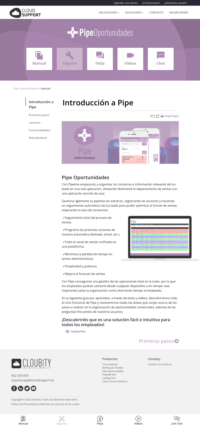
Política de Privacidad (23, 404)
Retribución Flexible (112, 367)
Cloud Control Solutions (114, 381)
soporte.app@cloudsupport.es (32, 380)
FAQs (100, 423)
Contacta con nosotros (160, 364)
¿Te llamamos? (151, 3)
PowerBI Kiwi (109, 374)
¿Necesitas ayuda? (175, 3)
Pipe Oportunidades (25, 88)
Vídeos (138, 423)
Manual (23, 423)
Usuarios (35, 122)
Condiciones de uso (47, 404)
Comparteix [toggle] (75, 331)
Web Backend (38, 138)
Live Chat (177, 423)
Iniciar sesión (178, 12)
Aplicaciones (109, 12)
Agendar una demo (125, 3)
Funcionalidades (39, 130)
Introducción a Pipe (41, 104)
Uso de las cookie (70, 404)
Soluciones (134, 12)
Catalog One (108, 378)
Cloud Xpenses (110, 364)
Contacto (156, 12)
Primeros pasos (39, 115)
